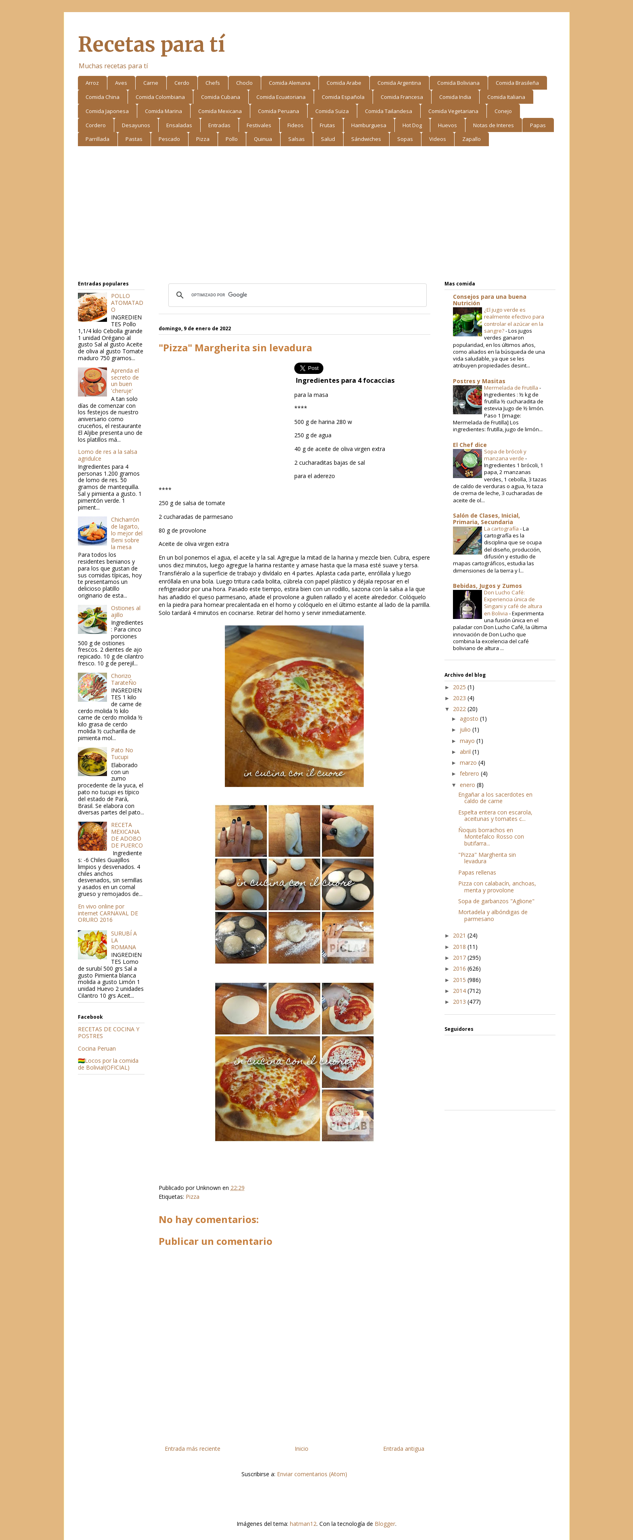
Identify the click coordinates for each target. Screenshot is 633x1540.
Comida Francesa (402, 97)
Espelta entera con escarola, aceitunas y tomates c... (495, 815)
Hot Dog (412, 125)
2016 (460, 968)
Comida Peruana (278, 111)
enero (468, 785)
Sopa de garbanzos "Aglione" (496, 901)
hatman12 (303, 1523)
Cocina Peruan (97, 1048)
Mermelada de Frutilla (511, 387)
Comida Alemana (289, 82)
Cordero (96, 125)
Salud (328, 139)
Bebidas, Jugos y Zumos (487, 586)
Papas (538, 125)
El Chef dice (470, 445)
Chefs (212, 82)
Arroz (92, 82)
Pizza (203, 139)
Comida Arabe (344, 82)
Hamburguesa (368, 125)
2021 (460, 935)
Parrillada (97, 139)
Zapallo (471, 139)
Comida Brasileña (517, 82)
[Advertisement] (316, 214)
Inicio (301, 1448)
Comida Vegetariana (453, 111)
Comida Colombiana (160, 97)
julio (466, 729)
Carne (150, 82)
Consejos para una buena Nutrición (489, 300)
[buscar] (296, 295)
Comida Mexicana (220, 111)
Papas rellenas (477, 872)
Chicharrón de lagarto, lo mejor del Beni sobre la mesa (127, 533)
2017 (460, 957)
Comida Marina (163, 111)
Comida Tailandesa (388, 111)
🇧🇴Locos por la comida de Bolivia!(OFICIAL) (108, 1064)
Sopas (405, 139)
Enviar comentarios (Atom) (312, 1474)
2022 (460, 709)
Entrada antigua (403, 1448)
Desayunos (136, 125)
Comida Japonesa (107, 111)
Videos (437, 139)
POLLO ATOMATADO (127, 302)
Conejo (503, 111)
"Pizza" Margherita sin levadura (487, 858)
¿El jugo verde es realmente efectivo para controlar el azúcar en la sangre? (514, 320)
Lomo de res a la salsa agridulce (107, 455)
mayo (468, 741)
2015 (460, 980)
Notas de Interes (493, 125)
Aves (121, 82)
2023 (460, 698)
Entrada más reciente (192, 1448)
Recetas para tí (151, 44)
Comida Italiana (506, 97)
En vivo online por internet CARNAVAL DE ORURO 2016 (108, 913)
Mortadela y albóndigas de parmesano (493, 915)
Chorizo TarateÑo (123, 679)
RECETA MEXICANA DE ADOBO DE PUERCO (127, 835)
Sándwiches (366, 139)
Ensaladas (179, 125)
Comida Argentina (399, 82)
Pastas (134, 139)
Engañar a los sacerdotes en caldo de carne (495, 798)
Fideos (295, 125)
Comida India (455, 97)
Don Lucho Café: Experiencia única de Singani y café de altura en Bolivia (513, 603)
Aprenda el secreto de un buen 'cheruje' (125, 380)
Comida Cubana (220, 97)
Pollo (232, 139)
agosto (470, 718)
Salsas (296, 139)
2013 (460, 1001)
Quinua (263, 139)
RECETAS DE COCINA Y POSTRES (108, 1032)
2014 (460, 990)
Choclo (244, 82)
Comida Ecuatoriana (281, 97)
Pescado (169, 139)
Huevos (447, 125)
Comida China (102, 97)
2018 (460, 946)
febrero (470, 773)
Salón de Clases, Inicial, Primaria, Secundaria (486, 519)
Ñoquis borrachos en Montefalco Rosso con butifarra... (491, 837)
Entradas (219, 125)
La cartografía (502, 528)
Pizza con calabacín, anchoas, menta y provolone (497, 886)
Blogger (385, 1523)
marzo (469, 762)
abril (466, 751)
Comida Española (343, 97)
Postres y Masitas (479, 381)
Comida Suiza (332, 111)
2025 (460, 687)
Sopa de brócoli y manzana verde (505, 455)
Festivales (259, 125)
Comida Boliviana (458, 82)
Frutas (327, 125)
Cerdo (181, 82)
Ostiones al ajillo (125, 611)
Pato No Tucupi (122, 753)
